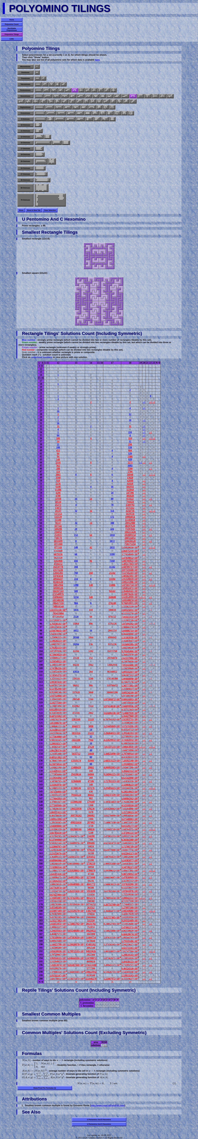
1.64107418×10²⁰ (58, 874)
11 (58, 426)
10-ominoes (25, 125)
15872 (58, 507)
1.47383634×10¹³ (76, 937)
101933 (130, 486)
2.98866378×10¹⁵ (130, 627)
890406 (91, 843)
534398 (91, 836)
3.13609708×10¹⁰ (76, 850)
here (97, 60)
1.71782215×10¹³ (112, 781)
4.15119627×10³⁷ (130, 978)
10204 (76, 644)
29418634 (76, 774)
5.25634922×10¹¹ (58, 661)
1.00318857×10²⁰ (112, 951)
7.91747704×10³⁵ (130, 951)
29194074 (112, 658)
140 (76, 547)
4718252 (58, 563)
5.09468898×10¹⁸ (130, 678)
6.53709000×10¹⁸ (58, 839)
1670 (90, 812)
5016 (76, 610)
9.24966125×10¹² (112, 774)
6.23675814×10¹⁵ (58, 764)
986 (91, 685)
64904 (91, 774)
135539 (58, 517)
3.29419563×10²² (58, 930)
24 (112, 492)
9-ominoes (25, 119)
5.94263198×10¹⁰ (58, 634)
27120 (91, 746)
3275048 (90, 877)
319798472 (112, 685)
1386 (130, 456)
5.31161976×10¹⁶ (58, 784)
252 (91, 658)
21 (58, 444)
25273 (58, 504)
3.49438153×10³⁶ (130, 961)
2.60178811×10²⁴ (58, 978)
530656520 (130, 541)
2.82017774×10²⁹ (130, 850)
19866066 (91, 917)
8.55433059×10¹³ (58, 713)
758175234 (130, 544)
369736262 (76, 815)
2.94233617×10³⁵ (130, 944)
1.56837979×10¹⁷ (130, 654)
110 (130, 432)
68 (76, 554)
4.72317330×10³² (130, 901)
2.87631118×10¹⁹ (112, 937)
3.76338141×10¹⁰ (58, 623)
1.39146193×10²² (130, 733)
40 (91, 750)
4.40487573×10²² (58, 934)
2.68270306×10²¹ (58, 904)
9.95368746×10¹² (58, 692)
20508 (76, 637)
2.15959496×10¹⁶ (58, 778)
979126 (91, 849)
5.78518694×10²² (58, 937)
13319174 (76, 760)
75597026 (130, 529)
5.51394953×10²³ (58, 961)
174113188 (90, 965)
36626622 (91, 930)
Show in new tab (33, 210)
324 (58, 471)
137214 (58, 513)
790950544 (58, 606)
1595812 (90, 856)
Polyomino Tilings (12, 34)
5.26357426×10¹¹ (76, 891)
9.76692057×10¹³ (130, 603)
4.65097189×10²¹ (58, 910)
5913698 (90, 891)
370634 (91, 914)
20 (76, 529)
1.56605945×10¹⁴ (76, 972)
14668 (91, 753)
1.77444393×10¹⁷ (58, 798)
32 (76, 510)
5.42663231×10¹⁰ (76, 856)
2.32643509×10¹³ (58, 699)
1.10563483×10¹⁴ (112, 802)
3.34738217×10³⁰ (130, 867)
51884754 (91, 937)
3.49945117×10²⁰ (112, 965)
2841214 (112, 630)
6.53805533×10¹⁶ (58, 788)
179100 (91, 801)
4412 (76, 630)
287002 (91, 822)
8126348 (90, 975)
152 (76, 535)
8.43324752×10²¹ (130, 729)
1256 (58, 483)
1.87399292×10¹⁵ (130, 623)
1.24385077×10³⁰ (130, 860)
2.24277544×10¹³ (58, 702)
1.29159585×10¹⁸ (58, 822)
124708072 (90, 958)
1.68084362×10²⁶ (130, 798)
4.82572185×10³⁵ (130, 948)
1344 (90, 699)
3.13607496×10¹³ (58, 706)
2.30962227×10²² (58, 927)
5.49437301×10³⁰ (130, 870)
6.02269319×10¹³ (58, 709)
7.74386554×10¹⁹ (58, 867)
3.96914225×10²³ (58, 958)
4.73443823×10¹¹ (58, 654)
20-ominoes (25, 161)
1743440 (58, 550)
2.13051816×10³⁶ (130, 958)
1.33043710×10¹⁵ (112, 829)
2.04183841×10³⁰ (130, 863)
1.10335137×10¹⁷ (58, 795)
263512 (91, 907)
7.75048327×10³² (130, 904)
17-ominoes (25, 149)
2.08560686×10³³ (130, 910)
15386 (58, 489)
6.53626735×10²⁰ (112, 972)
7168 (112, 560)
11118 (91, 719)
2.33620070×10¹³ (76, 944)
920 (58, 480)
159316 (76, 678)
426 (112, 529)
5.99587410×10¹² (58, 682)
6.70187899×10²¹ (58, 914)
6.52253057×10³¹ (130, 887)
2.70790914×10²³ (130, 753)
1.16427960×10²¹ (130, 716)
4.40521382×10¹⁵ (58, 757)
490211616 (76, 822)
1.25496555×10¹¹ (58, 637)
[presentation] (26, 1060)
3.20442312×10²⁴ (130, 771)
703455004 (58, 613)
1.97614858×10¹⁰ (112, 706)
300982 (91, 815)
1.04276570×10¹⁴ (58, 719)
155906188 (76, 801)
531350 (91, 920)
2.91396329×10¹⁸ (58, 829)
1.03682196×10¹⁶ (58, 767)
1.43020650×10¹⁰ (130, 547)
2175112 (130, 507)
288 (58, 468)
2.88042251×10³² (130, 898)
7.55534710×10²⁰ (58, 891)
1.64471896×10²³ (130, 750)
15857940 (91, 910)
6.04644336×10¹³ (76, 958)
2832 (112, 547)
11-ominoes (25, 131)
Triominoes (25, 78)
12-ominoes (25, 137)
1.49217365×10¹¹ (130, 563)
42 (91, 547)
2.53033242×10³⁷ (130, 975)
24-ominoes (25, 168)
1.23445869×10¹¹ (112, 726)
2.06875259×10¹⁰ (130, 551)
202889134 (130, 535)
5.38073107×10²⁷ (130, 822)
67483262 (91, 944)
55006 (112, 585)
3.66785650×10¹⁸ (58, 832)
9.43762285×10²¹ (58, 917)
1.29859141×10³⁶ (130, 954)
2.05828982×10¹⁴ (112, 808)
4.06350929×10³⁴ (130, 930)
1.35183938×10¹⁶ (130, 637)
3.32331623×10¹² (58, 678)
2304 (90, 819)
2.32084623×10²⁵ (130, 784)
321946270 (90, 978)
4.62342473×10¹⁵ (112, 843)
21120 (76, 658)
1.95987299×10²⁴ (130, 767)
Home (11, 20)
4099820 (90, 961)
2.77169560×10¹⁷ (58, 805)
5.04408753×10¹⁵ (130, 630)
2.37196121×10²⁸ (130, 832)
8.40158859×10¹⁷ (58, 815)
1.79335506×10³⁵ (130, 941)
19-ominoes (25, 154)
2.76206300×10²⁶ (130, 802)
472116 (76, 713)
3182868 (58, 560)
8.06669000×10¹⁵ (130, 634)
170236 (91, 808)
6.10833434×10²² (130, 743)
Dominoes (25, 72)
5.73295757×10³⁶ (130, 965)
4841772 (90, 884)
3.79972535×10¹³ (76, 951)
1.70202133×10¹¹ (58, 647)
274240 (112, 603)
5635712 (76, 753)
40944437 (58, 579)
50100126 (58, 588)
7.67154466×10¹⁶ (58, 791)
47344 (91, 874)
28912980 (130, 523)
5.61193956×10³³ (130, 917)
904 (76, 603)
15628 (130, 477)
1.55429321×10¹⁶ (58, 771)
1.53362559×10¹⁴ (130, 606)
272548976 (58, 594)
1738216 (90, 863)
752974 (91, 927)
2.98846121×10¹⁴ (58, 726)
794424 (130, 501)
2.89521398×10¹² (130, 582)
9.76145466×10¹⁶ (130, 651)
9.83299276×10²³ (58, 968)
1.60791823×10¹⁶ (112, 856)
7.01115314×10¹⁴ (130, 617)
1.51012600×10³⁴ (130, 924)
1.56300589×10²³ (58, 947)
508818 (112, 610)
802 (91, 798)
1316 (58, 462)
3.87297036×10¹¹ (58, 651)
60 (91, 616)
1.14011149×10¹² (58, 664)
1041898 (90, 934)
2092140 (90, 947)
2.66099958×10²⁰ (130, 706)
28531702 (91, 923)
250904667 (58, 597)
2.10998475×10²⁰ (58, 877)
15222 (91, 733)
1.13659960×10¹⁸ (130, 668)
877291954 (58, 616)
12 (130, 414)
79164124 (76, 795)
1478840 (90, 941)
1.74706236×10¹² (58, 668)
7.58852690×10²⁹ (130, 856)
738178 (58, 538)
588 (76, 591)
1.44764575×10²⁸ (130, 829)
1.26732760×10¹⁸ (112, 904)
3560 (58, 477)
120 (130, 447)
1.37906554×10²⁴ (58, 972)
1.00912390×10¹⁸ (58, 819)
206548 (76, 699)
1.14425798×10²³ (58, 944)
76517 (58, 523)
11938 (58, 498)
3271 (130, 462)
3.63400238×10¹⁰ (112, 713)
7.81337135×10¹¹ (112, 746)
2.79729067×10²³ (58, 954)
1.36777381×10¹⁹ (130, 685)
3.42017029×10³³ (130, 914)
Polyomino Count (11, 24)
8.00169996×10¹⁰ (76, 863)
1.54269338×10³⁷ (130, 972)
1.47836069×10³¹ (130, 877)
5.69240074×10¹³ (130, 600)
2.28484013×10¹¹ (112, 733)
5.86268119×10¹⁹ (58, 863)
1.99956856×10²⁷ (130, 815)
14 (58, 441)
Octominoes (25, 113)
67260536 (76, 788)
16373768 (112, 651)
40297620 (130, 526)
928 (130, 459)
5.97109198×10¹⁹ (130, 695)
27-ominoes (25, 174)
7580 (130, 468)
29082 (91, 767)
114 (130, 438)
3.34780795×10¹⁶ (58, 781)
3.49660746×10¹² (76, 917)
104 (76, 567)
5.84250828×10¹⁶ (130, 647)
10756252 (91, 904)
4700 (58, 495)
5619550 (130, 513)
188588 (91, 901)
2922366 (90, 954)
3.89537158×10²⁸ (130, 836)
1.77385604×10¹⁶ (58, 774)
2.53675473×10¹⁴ (76, 978)
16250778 (58, 567)
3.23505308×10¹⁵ (58, 753)
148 (58, 459)
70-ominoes (25, 200)
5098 (90, 726)
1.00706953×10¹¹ (130, 560)
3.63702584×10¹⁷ (112, 891)
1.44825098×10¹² (112, 753)
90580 (91, 887)
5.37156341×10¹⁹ (112, 944)
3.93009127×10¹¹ (58, 658)
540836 (91, 829)
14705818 (58, 576)
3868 (90, 692)
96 (91, 560)
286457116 (58, 603)
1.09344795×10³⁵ (130, 937)
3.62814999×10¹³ (130, 597)
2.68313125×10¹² (112, 760)
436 (91, 791)
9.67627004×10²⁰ (58, 894)
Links (11, 39)
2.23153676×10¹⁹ (58, 853)
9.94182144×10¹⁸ (58, 843)
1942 (90, 664)
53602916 (112, 664)
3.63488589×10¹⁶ (130, 644)
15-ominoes (25, 143)
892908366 (76, 829)
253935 (58, 535)
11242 (112, 567)
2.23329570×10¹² (76, 910)
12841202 (58, 573)
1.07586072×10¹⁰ (112, 699)
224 (76, 579)
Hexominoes (25, 96)
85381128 (58, 582)
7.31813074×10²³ (58, 965)
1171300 (58, 544)
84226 (76, 664)
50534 (58, 501)
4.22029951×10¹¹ (112, 740)
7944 (90, 740)
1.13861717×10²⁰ (58, 870)
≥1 (144, 402)
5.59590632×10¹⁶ (112, 870)
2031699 (58, 541)
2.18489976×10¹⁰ (76, 843)
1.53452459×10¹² (58, 671)
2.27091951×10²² (130, 736)
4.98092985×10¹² (112, 767)
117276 (90, 788)
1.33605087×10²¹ (58, 898)
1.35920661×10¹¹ (76, 870)
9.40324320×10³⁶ (130, 968)
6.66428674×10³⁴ (130, 934)
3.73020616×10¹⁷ (58, 808)
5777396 (90, 968)
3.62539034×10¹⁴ (58, 733)
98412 (76, 685)
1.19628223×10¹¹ (58, 640)
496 (91, 623)
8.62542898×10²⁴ (130, 778)
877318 (58, 547)
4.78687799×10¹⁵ (58, 760)
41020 (130, 483)
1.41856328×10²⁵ (130, 781)
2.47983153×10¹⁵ (112, 836)
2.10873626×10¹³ (130, 594)
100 (58, 447)
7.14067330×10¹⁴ (112, 822)
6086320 (76, 746)
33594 (112, 579)
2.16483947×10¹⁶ (130, 641)
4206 (58, 492)
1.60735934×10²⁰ (130, 702)
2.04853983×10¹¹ (76, 877)
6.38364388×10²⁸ (130, 839)
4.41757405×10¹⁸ (112, 917)
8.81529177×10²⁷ (130, 826)
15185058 (130, 520)
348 (91, 784)
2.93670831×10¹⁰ (58, 630)
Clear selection (50, 210)
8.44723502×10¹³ (58, 716)
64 (58, 435)
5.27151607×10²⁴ (130, 774)
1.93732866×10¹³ (58, 695)
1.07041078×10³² (130, 891)
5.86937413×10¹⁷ (58, 812)
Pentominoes (25, 90)
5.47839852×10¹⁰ (130, 557)
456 (76, 560)
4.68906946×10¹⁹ (58, 860)
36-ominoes (25, 180)
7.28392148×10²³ (130, 760)
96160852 (112, 671)
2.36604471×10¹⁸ (112, 911)
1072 (112, 541)
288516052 (130, 538)
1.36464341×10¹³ (130, 591)
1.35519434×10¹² (76, 904)
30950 (91, 867)
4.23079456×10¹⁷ (130, 661)
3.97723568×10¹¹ (130, 570)
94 (58, 456)
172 (112, 517)
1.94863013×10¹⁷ (112, 884)
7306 (90, 839)
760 (76, 573)
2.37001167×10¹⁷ (58, 802)
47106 (91, 781)
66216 (91, 880)
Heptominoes (25, 107)
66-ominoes (25, 188)
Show (21, 210)
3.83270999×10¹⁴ (112, 815)
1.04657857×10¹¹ (58, 644)
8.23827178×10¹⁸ (130, 682)
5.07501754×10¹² (130, 585)
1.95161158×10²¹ (58, 901)
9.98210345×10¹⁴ (58, 740)
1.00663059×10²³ (130, 746)
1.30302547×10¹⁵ (58, 747)
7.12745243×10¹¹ (130, 573)
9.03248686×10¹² (76, 930)
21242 (112, 573)
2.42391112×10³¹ (130, 880)
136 (91, 644)
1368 (90, 805)
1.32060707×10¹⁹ (58, 846)
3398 (112, 554)
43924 (76, 671)
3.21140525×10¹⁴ (58, 729)
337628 (76, 692)
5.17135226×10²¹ (130, 726)
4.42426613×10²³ (130, 757)
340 (91, 597)
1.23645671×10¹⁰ (76, 836)
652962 (76, 706)
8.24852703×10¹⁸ (112, 924)
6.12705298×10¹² (58, 688)
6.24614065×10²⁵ (130, 791)
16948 (130, 474)
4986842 (112, 637)
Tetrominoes (25, 84)
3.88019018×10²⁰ (58, 884)
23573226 (58, 570)
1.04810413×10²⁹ (130, 843)
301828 (130, 495)
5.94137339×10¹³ (112, 795)
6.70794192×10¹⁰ (112, 719)
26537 (58, 510)
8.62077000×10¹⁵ (112, 850)
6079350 (58, 554)
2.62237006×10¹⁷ (130, 658)
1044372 (76, 726)
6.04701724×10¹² (58, 685)
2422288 (76, 740)
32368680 (76, 781)
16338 (91, 853)
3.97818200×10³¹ (130, 884)
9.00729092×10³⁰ (130, 874)
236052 (58, 532)
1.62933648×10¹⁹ (58, 850)
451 (58, 450)
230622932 (90, 971)
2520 (76, 616)
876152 (112, 616)
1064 (90, 637)
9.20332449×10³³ (130, 920)
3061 (58, 474)
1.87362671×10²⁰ (112, 958)
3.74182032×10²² (130, 740)
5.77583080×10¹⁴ (58, 736)
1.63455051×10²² (58, 923)
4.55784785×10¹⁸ (58, 836)
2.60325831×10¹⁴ (130, 610)
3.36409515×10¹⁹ (58, 856)
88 (91, 764)
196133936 (76, 808)
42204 (76, 651)
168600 (112, 597)
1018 (112, 535)
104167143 (58, 591)
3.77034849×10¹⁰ (130, 554)
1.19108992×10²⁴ (130, 764)
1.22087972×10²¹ (112, 978)
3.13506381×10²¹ (130, 722)
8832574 (90, 898)
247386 (130, 492)
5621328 (58, 557)
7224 (90, 706)
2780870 (90, 870)
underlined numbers (41, 357)
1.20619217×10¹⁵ (58, 743)
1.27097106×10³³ (130, 907)
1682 (130, 465)
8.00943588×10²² (58, 941)
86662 (91, 795)
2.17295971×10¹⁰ (58, 620)
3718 (90, 825)
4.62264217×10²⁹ (130, 853)
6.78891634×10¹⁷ (112, 898)
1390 (76, 585)
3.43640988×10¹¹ (76, 884)
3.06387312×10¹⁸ (130, 675)
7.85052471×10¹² (130, 588)
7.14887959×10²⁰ (130, 713)
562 (58, 465)
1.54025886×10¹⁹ (112, 930)
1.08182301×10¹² (130, 576)
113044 (130, 489)
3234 (76, 597)
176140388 (112, 678)
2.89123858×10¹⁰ (58, 627)
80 (112, 498)
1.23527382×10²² (58, 920)
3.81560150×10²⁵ (130, 788)
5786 (130, 471)
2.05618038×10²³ (58, 951)
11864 (76, 623)
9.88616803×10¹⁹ (130, 699)
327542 (58, 526)
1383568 (76, 719)
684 (130, 450)
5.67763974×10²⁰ (58, 887)
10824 (91, 846)
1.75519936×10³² (130, 894)
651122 (130, 498)
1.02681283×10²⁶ (130, 795)
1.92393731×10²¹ (130, 719)
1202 (90, 651)
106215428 (130, 532)
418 (91, 610)
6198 (58, 486)
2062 (90, 713)
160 (91, 573)
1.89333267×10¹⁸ (130, 671)
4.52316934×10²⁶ (130, 805)
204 (91, 671)
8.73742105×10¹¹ (76, 898)
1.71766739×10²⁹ (130, 846)
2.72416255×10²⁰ (58, 881)
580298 (58, 529)
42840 (130, 480)
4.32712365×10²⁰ (130, 709)
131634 (91, 894)
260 (91, 777)
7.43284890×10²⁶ (130, 808)
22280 (91, 860)
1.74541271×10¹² (58, 675)
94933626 (91, 951)
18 (130, 420)
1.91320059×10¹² (130, 579)
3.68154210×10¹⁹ (130, 692)
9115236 (112, 644)
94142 (112, 591)
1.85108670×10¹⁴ (58, 723)
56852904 (58, 585)
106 (58, 438)
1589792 (130, 504)
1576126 (112, 623)
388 (112, 523)
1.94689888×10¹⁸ (58, 826)
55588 (58, 520)
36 (58, 423)
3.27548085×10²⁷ (130, 819)
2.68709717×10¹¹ (130, 567)
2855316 (76, 733)
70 (112, 504)
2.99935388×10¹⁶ (112, 863)
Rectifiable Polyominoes (12, 29)
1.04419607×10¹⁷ (112, 877)
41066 (91, 760)
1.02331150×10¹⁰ (58, 610)
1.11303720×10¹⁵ (130, 620)
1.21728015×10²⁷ (130, 812)
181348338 (58, 600)
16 (58, 411)
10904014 (130, 517)
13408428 (76, 767)
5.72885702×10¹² (76, 923)
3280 (90, 678)
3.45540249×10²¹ (58, 907)
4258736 (130, 510)
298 (130, 444)
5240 (90, 832)
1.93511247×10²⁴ (58, 975)
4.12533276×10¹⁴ (130, 613)
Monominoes (25, 67)
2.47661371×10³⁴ (130, 927)
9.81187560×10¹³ (76, 965)
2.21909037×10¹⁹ (130, 689)
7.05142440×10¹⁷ (130, 665)
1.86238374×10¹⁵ (58, 750)
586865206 (112, 692)
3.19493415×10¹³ (112, 788)
